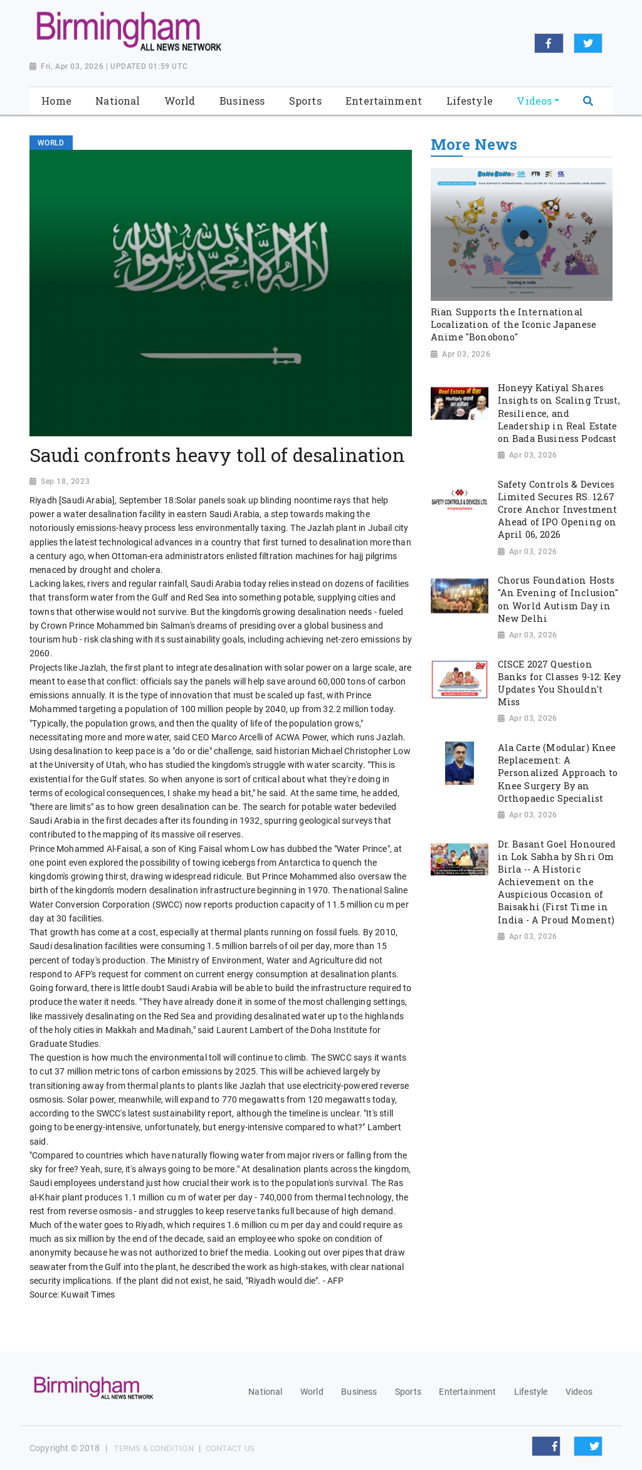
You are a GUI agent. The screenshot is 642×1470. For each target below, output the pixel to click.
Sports (408, 1392)
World (312, 1392)
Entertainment (467, 1392)
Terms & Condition (154, 1448)
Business (359, 1392)
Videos (579, 1392)
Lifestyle (530, 1392)
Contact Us (230, 1448)
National (265, 1392)
